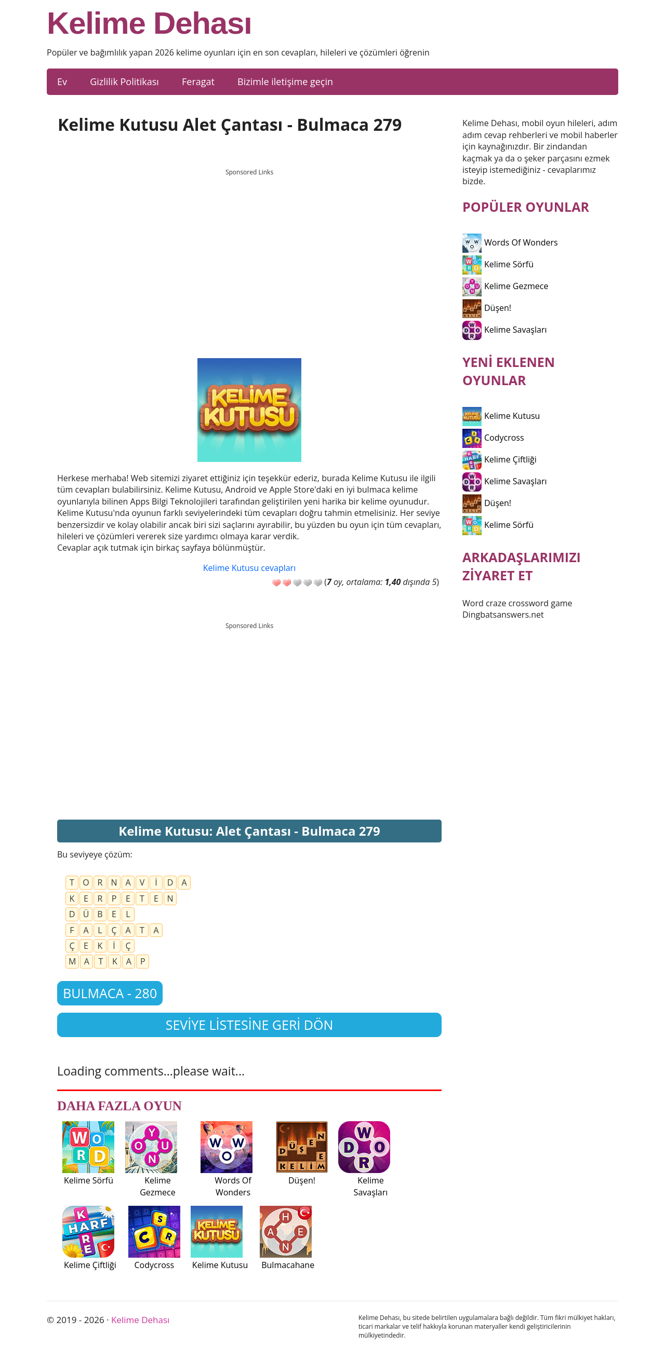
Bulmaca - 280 (110, 993)
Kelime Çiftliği (499, 459)
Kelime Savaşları (504, 329)
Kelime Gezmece (505, 286)
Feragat (198, 81)
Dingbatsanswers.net (503, 614)
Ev (62, 81)
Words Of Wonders (510, 242)
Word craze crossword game (517, 603)
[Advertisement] (249, 253)
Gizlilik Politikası (124, 81)
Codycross (493, 437)
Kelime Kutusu (501, 415)
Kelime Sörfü (498, 264)
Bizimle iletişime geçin (285, 81)
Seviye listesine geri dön (250, 1024)
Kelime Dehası (149, 23)
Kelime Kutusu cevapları (249, 568)
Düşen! (486, 308)
